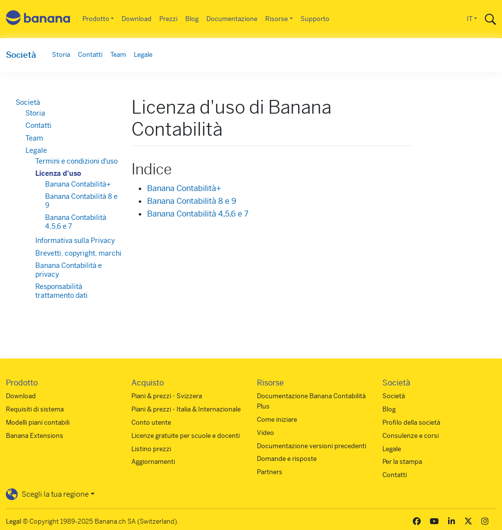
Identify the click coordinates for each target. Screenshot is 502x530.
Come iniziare (277, 419)
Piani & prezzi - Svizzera (166, 396)
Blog (192, 19)
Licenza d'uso (58, 173)
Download (136, 19)
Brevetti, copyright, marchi (78, 253)
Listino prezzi (151, 449)
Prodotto (95, 19)
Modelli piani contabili (38, 422)
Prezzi (168, 19)
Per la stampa (402, 462)
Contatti (90, 54)
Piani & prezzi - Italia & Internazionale (186, 409)
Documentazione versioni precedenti (311, 446)
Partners (269, 472)
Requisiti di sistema (35, 409)
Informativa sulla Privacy (75, 240)
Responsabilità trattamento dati (61, 291)
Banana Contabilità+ (184, 188)
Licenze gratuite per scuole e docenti (185, 436)
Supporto (315, 19)
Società (21, 54)
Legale (143, 54)
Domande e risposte (287, 459)
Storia (61, 54)
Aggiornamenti (153, 462)
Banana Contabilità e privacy (68, 270)
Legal (13, 521)
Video (265, 433)
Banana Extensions (34, 436)
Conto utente (151, 422)
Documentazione (231, 19)
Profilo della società (411, 422)
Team (118, 54)
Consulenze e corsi (410, 436)
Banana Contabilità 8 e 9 (191, 201)
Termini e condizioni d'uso (76, 161)
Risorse (276, 19)
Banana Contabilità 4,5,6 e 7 (198, 214)
